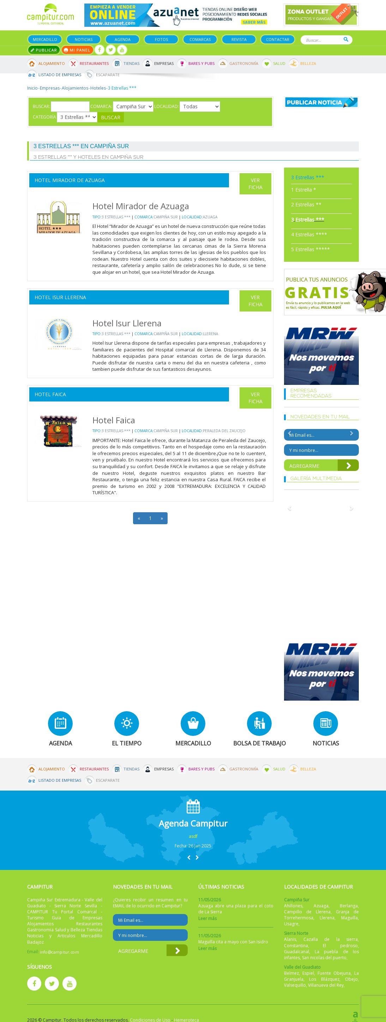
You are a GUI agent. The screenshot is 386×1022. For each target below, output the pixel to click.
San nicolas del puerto (324, 958)
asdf (193, 836)
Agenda (123, 39)
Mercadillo (45, 39)
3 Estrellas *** (116, 216)
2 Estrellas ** (306, 204)
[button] (188, 857)
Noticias (83, 39)
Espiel (308, 973)
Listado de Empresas (59, 74)
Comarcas (200, 39)
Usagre (291, 924)
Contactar (277, 39)
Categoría (44, 117)
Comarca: (101, 106)
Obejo (351, 979)
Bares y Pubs (201, 63)
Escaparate (108, 74)
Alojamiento (51, 63)
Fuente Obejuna (334, 973)
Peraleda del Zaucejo (224, 430)
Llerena (210, 333)
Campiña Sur (165, 216)
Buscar (346, 39)
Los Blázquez (324, 979)
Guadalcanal (296, 952)
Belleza (308, 63)
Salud (279, 63)
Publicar (44, 50)
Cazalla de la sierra (330, 939)
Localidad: (166, 106)
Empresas (164, 63)
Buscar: (41, 106)
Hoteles (98, 88)
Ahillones (293, 906)
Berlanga (349, 906)
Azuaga (210, 216)
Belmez (291, 973)
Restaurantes (94, 63)
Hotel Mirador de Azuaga (70, 180)
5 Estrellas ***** (310, 249)
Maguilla (349, 918)
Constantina (296, 946)
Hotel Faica (50, 394)
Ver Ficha (255, 184)
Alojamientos (75, 88)
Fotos (161, 39)
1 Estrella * (303, 189)
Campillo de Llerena (307, 912)
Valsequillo (295, 985)
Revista (239, 39)
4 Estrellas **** (309, 234)
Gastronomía (243, 63)
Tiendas (131, 63)
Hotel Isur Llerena (60, 297)
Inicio (32, 88)
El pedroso (340, 946)
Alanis (290, 939)
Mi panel (77, 50)
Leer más (207, 918)
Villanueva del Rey (326, 985)
